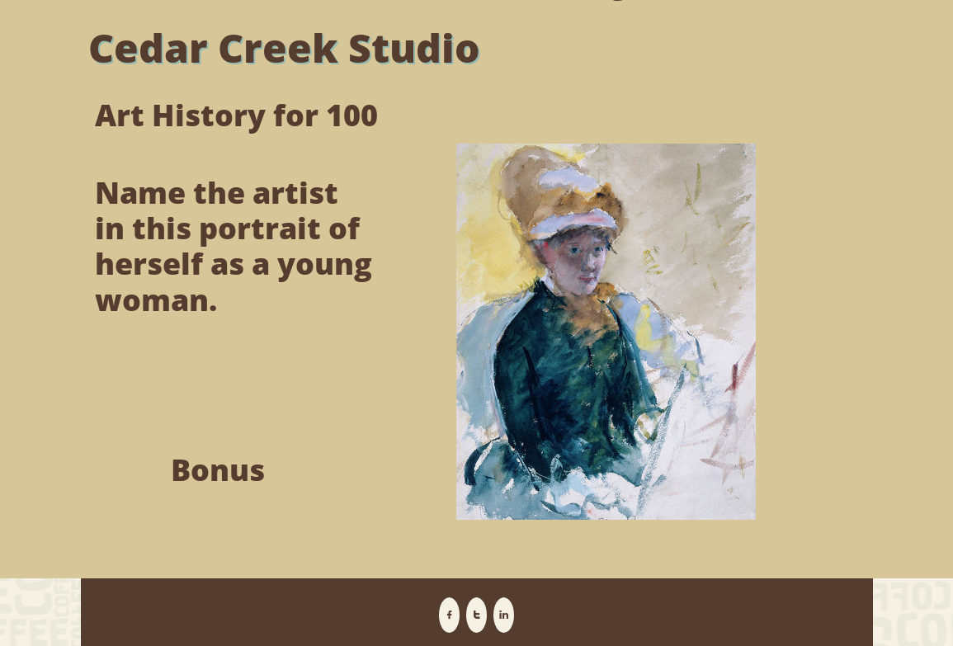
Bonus (218, 470)
